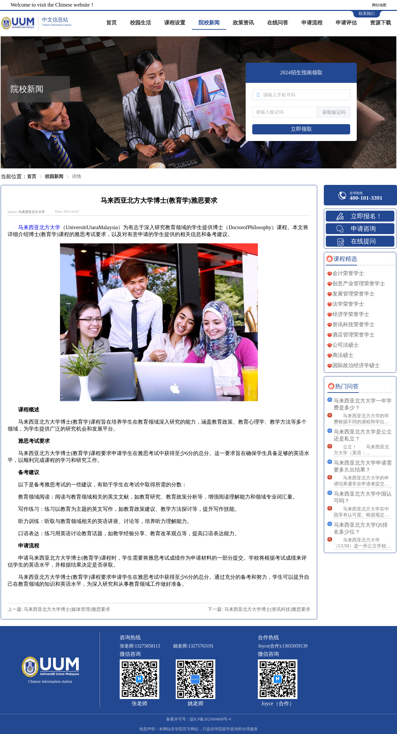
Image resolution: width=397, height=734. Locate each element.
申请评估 (346, 22)
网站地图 (379, 5)
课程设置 (174, 22)
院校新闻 (209, 22)
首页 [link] (31, 176)
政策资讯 (243, 22)
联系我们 (367, 13)
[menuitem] (111, 23)
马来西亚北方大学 (31, 212)
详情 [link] (76, 176)
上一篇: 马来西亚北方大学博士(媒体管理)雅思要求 (59, 609)
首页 (111, 22)
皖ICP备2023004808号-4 (210, 719)
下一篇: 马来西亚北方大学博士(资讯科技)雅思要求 (259, 609)
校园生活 (140, 22)
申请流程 (311, 22)
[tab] (341, 258)
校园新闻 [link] (54, 176)
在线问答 (277, 22)
